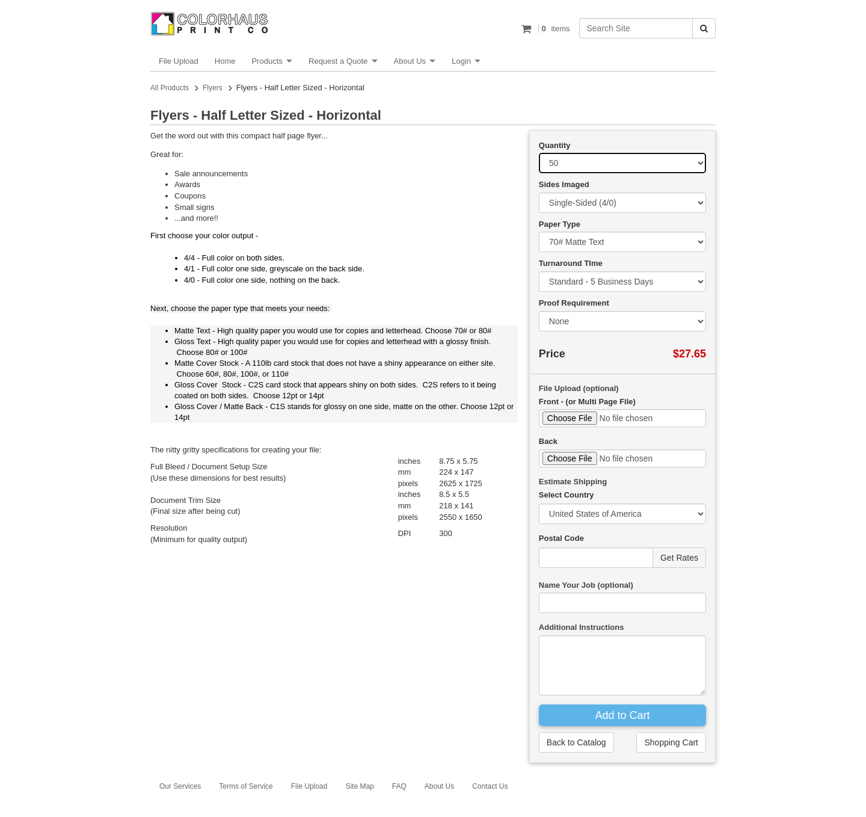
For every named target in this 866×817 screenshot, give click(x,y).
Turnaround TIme (571, 263)
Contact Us (490, 786)
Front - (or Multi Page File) (587, 401)
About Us (410, 61)
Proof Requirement (574, 302)
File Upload (178, 61)
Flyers (213, 88)
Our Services (180, 786)
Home (225, 61)
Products (266, 61)
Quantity (555, 145)
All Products (169, 88)
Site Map (359, 786)
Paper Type (559, 224)
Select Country (566, 494)
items (554, 28)
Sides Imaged (564, 184)
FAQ (399, 786)
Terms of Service (245, 786)
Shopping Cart (671, 742)
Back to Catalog (576, 742)
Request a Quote (338, 61)
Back (548, 441)
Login (461, 61)
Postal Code (561, 538)
